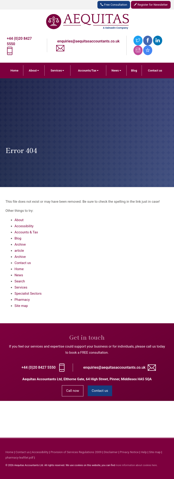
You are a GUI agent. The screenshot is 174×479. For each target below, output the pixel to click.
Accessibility (24, 226)
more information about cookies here (136, 465)
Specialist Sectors (27, 293)
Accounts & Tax (26, 232)
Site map (21, 306)
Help (144, 452)
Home (14, 70)
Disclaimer (111, 452)
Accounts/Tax (88, 70)
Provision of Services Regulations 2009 (76, 452)
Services (57, 70)
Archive (20, 244)
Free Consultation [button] (113, 4)
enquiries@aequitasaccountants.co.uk (88, 41)
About (34, 70)
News (116, 70)
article (19, 251)
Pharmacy (22, 300)
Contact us (155, 70)
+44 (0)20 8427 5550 (39, 367)
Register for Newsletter (151, 4)
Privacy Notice (129, 452)
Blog (134, 70)
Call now (72, 391)
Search (19, 281)
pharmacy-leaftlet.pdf (19, 457)
